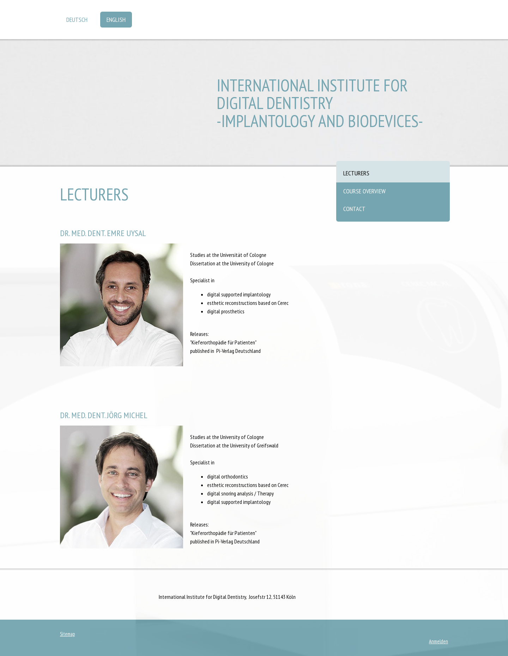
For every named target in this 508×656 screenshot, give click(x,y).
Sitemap (67, 634)
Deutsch (76, 20)
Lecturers (356, 173)
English (116, 20)
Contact (354, 209)
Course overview (364, 191)
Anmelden (438, 641)
